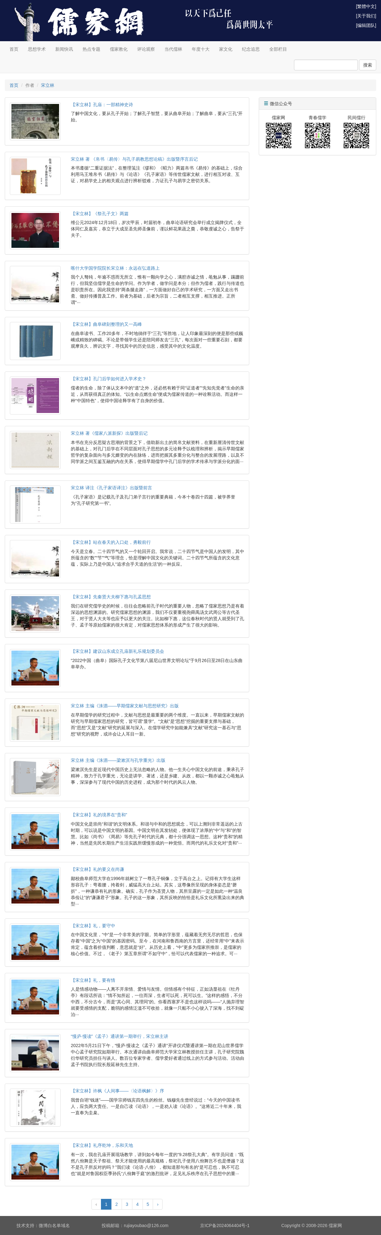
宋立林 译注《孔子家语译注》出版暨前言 (111, 487)
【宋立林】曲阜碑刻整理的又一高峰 (106, 324)
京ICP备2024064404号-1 (225, 1225)
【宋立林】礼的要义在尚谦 (97, 869)
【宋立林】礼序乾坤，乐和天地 (102, 1145)
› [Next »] (157, 1204)
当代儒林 (173, 49)
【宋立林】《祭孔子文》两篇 (100, 213)
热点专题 (91, 49)
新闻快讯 (64, 49)
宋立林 (47, 85)
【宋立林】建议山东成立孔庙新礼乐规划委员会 (117, 651)
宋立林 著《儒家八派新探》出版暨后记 (109, 433)
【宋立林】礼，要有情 (93, 980)
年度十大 (201, 49)
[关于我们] (366, 15)
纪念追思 (251, 49)
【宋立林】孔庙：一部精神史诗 (102, 104)
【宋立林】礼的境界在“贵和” (99, 814)
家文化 (225, 49)
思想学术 (37, 49)
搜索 (367, 65)
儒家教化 (119, 49)
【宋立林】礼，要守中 (93, 925)
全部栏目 (278, 49)
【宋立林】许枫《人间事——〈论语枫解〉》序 (117, 1090)
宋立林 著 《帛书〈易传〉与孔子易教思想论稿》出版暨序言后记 (134, 159)
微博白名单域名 (54, 1225)
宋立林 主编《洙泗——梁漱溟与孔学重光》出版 (118, 760)
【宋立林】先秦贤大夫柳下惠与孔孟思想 (111, 596)
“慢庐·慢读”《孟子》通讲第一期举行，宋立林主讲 (119, 1036)
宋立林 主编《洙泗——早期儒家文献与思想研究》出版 (125, 705)
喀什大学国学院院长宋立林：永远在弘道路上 (115, 268)
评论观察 (146, 49)
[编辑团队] (366, 25)
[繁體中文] (366, 6)
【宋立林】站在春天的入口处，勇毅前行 (111, 542)
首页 (14, 49)
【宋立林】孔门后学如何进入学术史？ (108, 378)
